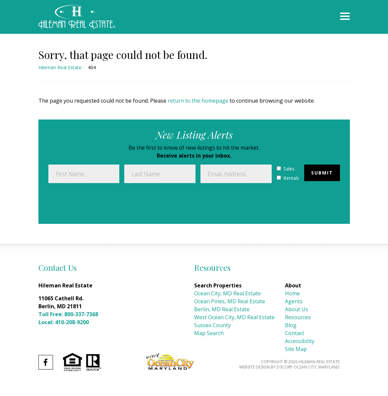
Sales (286, 169)
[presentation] (98, 201)
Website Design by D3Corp (266, 367)
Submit (322, 173)
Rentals (288, 178)
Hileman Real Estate (60, 67)
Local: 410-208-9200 (63, 322)
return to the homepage (198, 100)
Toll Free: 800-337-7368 (68, 314)
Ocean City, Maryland (317, 367)
